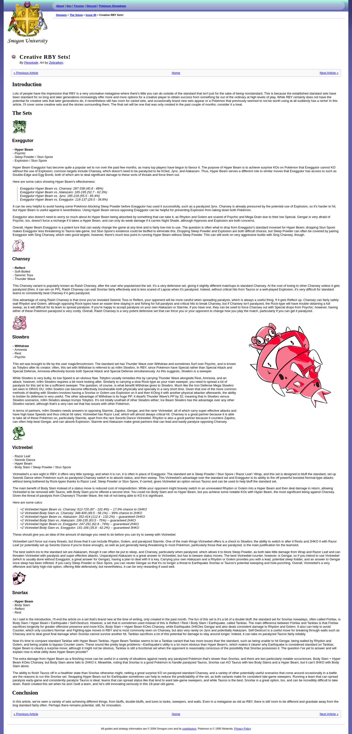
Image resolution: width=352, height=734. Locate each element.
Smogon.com (27, 22)
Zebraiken (56, 62)
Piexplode (31, 62)
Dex (68, 5)
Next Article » (329, 73)
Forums (79, 5)
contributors (189, 728)
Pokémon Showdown (112, 5)
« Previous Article (26, 73)
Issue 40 (91, 14)
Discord (92, 5)
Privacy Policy (242, 728)
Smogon (61, 14)
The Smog (76, 14)
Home (176, 73)
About (60, 5)
